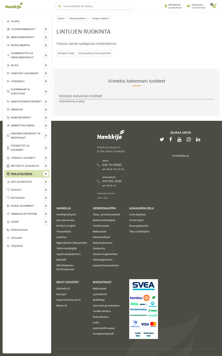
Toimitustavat (101, 226)
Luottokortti (100, 294)
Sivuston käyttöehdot (105, 254)
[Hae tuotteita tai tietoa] (95, 6)
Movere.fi (61, 305)
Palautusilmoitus (102, 243)
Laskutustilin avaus (104, 328)
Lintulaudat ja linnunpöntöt (94, 53)
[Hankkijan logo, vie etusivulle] (14, 5)
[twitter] (163, 139)
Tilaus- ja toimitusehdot (106, 214)
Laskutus (61, 237)
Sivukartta (99, 248)
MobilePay (99, 300)
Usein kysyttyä (137, 214)
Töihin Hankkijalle (66, 248)
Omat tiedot (136, 220)
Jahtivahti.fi (63, 288)
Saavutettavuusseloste (106, 265)
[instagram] (190, 139)
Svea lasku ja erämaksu (106, 305)
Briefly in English (65, 226)
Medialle (61, 259)
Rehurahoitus (101, 317)
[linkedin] (199, 139)
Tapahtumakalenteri (68, 254)
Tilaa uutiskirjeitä (139, 231)
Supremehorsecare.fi (68, 300)
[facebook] (171, 139)
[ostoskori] (214, 6)
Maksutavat (99, 231)
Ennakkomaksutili (103, 333)
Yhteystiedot (63, 231)
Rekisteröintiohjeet (104, 220)
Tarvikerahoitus (102, 311)
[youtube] (180, 139)
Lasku (96, 322)
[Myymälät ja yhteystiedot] (173, 6)
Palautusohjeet (101, 237)
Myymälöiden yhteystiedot (71, 243)
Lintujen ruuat (66, 53)
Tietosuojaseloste (103, 259)
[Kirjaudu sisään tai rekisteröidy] (196, 6)
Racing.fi (61, 294)
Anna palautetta (138, 226)
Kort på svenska (65, 220)
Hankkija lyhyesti (66, 214)
